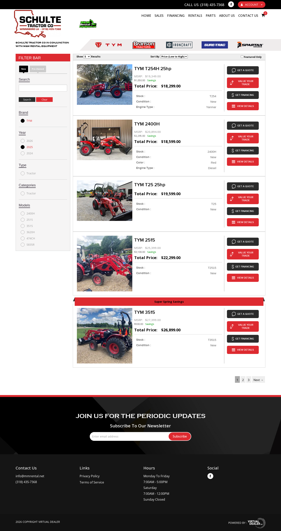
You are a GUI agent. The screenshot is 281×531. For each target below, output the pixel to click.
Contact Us (248, 15)
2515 (27, 220)
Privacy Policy (90, 471)
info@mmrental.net (30, 471)
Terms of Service (92, 477)
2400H (28, 213)
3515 (27, 226)
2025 (27, 147)
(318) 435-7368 (26, 477)
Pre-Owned (38, 69)
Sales (159, 15)
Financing (176, 15)
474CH (28, 238)
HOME (146, 15)
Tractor (28, 173)
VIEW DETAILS (243, 102)
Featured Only (251, 56)
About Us (227, 15)
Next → (258, 375)
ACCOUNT (251, 4)
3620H (28, 232)
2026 (27, 141)
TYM (26, 121)
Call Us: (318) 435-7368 (204, 4)
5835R (28, 245)
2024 (27, 153)
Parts (211, 15)
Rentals (195, 15)
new (23, 69)
